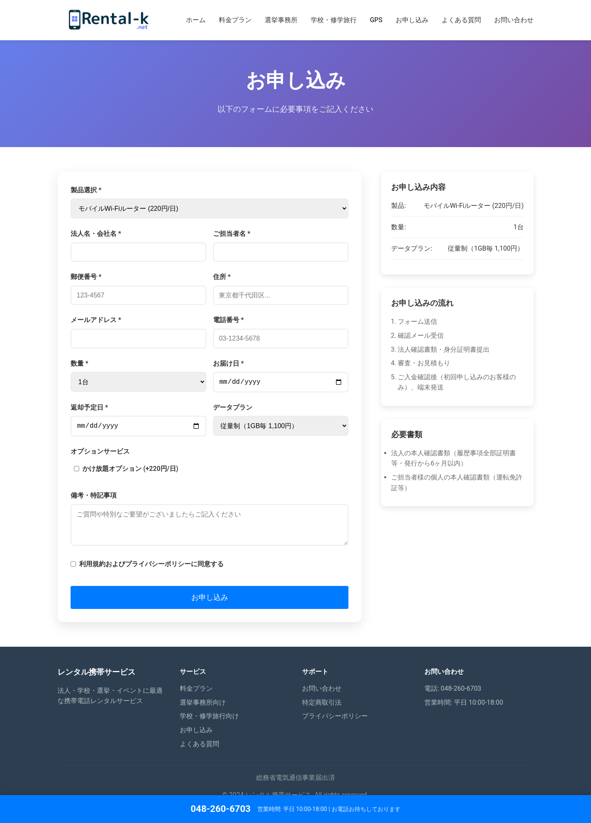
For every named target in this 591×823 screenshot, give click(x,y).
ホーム (196, 20)
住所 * (222, 277)
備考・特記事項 (94, 499)
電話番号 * (228, 320)
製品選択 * (86, 190)
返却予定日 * (89, 409)
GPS (376, 20)
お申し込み (412, 20)
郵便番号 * (86, 277)
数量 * (79, 363)
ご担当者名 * (231, 233)
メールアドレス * (96, 320)
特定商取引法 (321, 712)
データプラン (232, 409)
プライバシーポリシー (335, 726)
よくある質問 (461, 20)
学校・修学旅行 (334, 20)
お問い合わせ (514, 20)
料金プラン (235, 20)
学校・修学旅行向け (209, 726)
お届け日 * (228, 363)
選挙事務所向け (203, 712)
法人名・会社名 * (96, 233)
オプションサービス (100, 455)
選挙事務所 (281, 20)
